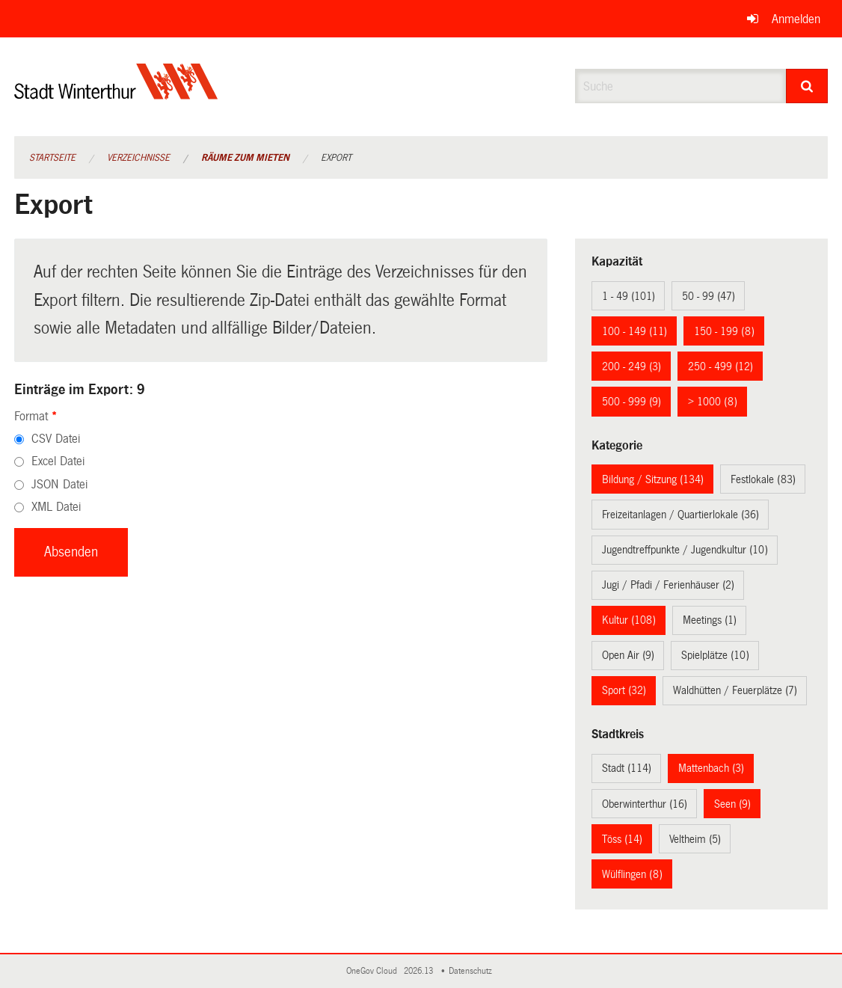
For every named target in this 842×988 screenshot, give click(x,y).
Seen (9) (732, 804)
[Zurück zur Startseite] (116, 94)
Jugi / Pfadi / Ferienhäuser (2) (668, 585)
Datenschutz (473, 971)
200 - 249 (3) (631, 366)
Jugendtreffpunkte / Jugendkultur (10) (685, 550)
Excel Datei (57, 461)
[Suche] (807, 86)
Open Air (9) (628, 655)
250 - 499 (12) (720, 366)
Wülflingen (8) (632, 874)
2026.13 (419, 971)
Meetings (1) (710, 620)
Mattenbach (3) (711, 768)
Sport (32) (624, 690)
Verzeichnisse (138, 158)
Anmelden (796, 19)
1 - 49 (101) (628, 296)
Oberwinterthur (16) (644, 804)
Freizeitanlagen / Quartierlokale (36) (680, 515)
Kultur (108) (629, 620)
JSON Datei (59, 484)
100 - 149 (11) (634, 331)
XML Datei (56, 506)
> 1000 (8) (712, 402)
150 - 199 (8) (724, 331)
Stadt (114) (626, 768)
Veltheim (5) (695, 839)
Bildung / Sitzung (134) (653, 479)
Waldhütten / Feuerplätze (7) (735, 690)
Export (336, 158)
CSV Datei (55, 438)
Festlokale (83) (763, 479)
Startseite (52, 158)
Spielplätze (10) (715, 655)
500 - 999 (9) (631, 402)
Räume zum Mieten (245, 158)
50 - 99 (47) (708, 296)
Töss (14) (622, 839)
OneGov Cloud (374, 971)
